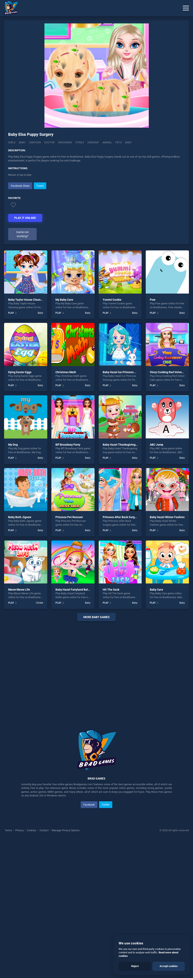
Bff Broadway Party (67, 444)
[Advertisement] (96, 670)
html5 (79, 142)
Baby (22, 142)
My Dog (13, 444)
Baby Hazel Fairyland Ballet (73, 589)
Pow (152, 299)
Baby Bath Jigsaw (19, 517)
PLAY (11, 312)
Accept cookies (169, 966)
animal (107, 142)
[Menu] (186, 8)
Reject (135, 966)
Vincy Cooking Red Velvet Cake (170, 372)
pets (118, 142)
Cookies (31, 830)
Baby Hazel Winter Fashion (167, 517)
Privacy (19, 830)
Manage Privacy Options (65, 830)
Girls (11, 142)
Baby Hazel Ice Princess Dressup (124, 372)
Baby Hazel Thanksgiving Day (122, 444)
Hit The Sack (111, 589)
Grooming (65, 142)
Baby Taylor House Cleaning (26, 299)
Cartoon (35, 142)
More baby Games (96, 617)
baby (128, 142)
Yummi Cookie (112, 299)
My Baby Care (64, 299)
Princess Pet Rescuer (69, 517)
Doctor (49, 142)
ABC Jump (156, 444)
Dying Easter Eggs (19, 372)
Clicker (39, 602)
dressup (93, 142)
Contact (44, 830)
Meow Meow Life (19, 589)
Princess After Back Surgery (121, 517)
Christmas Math (65, 372)
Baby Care (156, 589)
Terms (9, 830)
